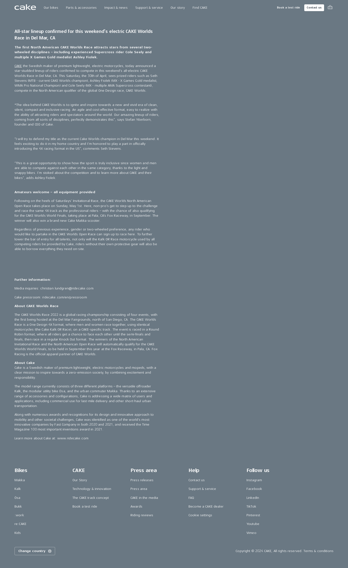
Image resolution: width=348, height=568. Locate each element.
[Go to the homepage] (25, 7)
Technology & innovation (91, 489)
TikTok (251, 506)
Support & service (149, 7)
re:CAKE (20, 524)
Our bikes (51, 7)
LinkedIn (252, 498)
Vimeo (251, 533)
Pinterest (253, 515)
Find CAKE (200, 7)
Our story (178, 7)
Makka (19, 480)
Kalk (17, 489)
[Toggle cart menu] (330, 8)
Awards (136, 506)
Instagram (254, 480)
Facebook (254, 489)
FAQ (191, 498)
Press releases (141, 480)
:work (19, 515)
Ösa (17, 498)
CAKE (18, 66)
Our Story (79, 480)
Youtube (252, 524)
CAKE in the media (144, 498)
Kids (17, 533)
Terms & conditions (319, 551)
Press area (138, 489)
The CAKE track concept (90, 498)
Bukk (18, 506)
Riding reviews (141, 515)
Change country (35, 551)
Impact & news (116, 7)
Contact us (314, 7)
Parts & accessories (81, 7)
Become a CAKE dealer (206, 506)
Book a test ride (288, 7)
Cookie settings (200, 515)
